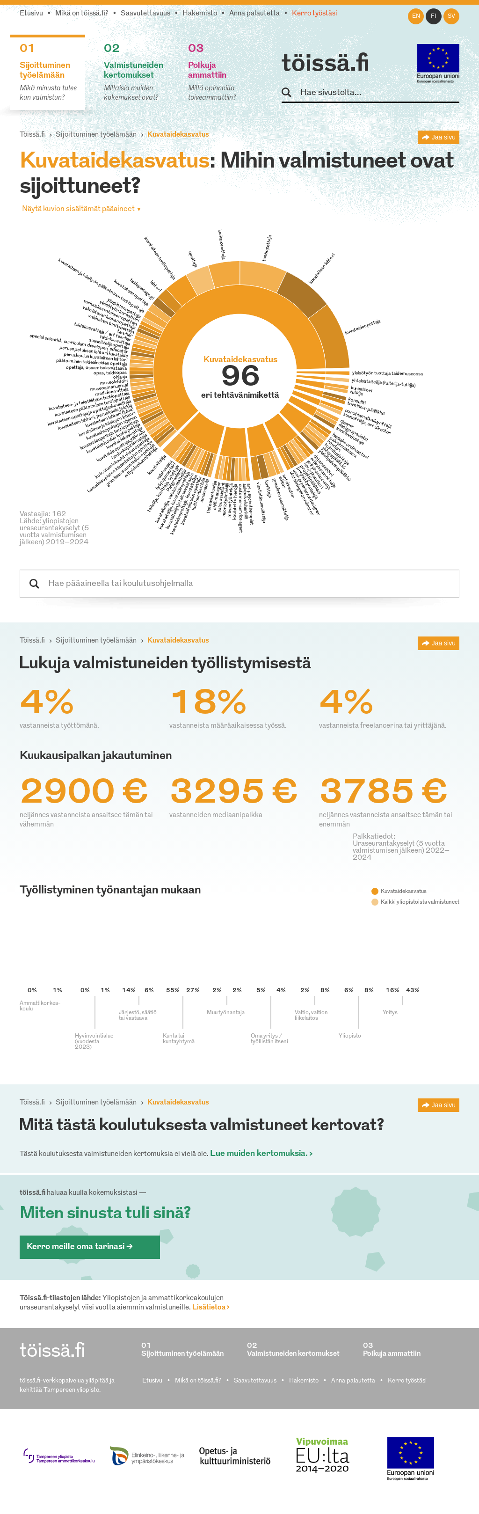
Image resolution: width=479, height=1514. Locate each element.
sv (451, 16)
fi (433, 16)
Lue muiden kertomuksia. (259, 1153)
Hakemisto (199, 13)
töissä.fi (326, 64)
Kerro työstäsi (314, 13)
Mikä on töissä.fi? (82, 13)
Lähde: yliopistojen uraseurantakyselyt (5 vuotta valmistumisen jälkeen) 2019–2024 (54, 532)
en (416, 16)
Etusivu (31, 13)
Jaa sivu (444, 137)
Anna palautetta (254, 13)
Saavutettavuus (145, 13)
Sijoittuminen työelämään (96, 135)
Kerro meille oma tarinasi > (80, 1247)
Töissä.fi (32, 135)
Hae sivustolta (291, 93)
